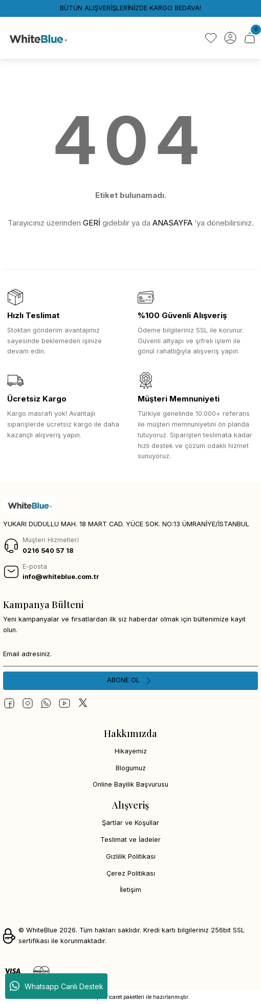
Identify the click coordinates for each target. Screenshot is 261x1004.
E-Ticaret (111, 997)
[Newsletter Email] (130, 654)
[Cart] (250, 38)
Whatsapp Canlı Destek (56, 986)
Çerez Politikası (130, 873)
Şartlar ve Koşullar (130, 823)
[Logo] (37, 38)
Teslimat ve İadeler (130, 839)
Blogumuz (131, 768)
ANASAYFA (172, 223)
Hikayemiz (131, 751)
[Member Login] (230, 38)
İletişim (130, 890)
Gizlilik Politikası (131, 856)
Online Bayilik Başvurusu (130, 784)
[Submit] (130, 681)
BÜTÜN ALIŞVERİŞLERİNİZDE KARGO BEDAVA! (130, 8)
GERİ (91, 223)
